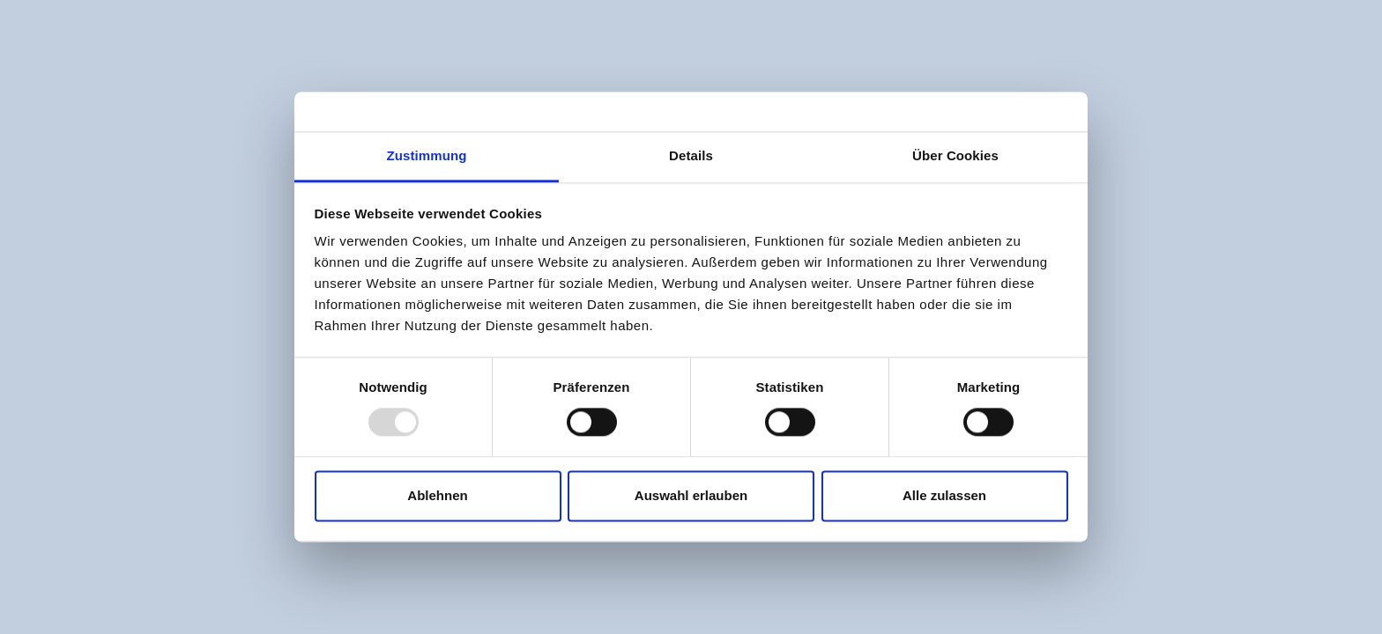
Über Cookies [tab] (955, 155)
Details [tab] (691, 155)
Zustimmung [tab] (427, 155)
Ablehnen (437, 495)
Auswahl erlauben (691, 495)
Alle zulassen (944, 495)
